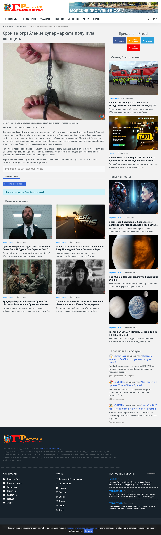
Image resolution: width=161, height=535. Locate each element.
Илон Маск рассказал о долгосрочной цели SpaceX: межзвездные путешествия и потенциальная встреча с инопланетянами (133, 223)
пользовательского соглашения (82, 528)
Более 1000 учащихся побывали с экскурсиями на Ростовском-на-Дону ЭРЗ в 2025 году (133, 104)
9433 (133, 40)
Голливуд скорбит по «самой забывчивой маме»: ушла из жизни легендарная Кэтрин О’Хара (80, 303)
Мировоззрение (115, 218)
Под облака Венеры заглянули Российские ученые (133, 278)
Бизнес (111, 153)
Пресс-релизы (114, 98)
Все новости (151, 474)
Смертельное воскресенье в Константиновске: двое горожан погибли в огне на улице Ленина (132, 507)
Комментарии (11, 176)
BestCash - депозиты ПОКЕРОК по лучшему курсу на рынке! (131, 359)
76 (147, 40)
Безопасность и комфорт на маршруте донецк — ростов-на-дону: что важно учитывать (132, 159)
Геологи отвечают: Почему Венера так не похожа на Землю (133, 333)
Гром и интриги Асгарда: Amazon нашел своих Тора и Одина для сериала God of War (26, 248)
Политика (113, 479)
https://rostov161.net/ (50, 448)
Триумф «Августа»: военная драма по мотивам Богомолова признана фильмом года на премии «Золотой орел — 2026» (27, 303)
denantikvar (120, 356)
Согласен (88, 531)
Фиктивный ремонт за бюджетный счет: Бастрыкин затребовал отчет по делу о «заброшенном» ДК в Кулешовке (132, 495)
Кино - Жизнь (8, 242)
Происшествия (115, 491)
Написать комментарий (14, 184)
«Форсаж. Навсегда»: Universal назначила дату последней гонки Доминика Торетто (80, 248)
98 (133, 47)
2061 (119, 40)
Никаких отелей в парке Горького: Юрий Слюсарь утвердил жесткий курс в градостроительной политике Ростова (130, 483)
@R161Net (119, 382)
